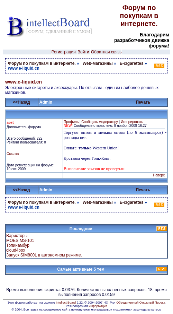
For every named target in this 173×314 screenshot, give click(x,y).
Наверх (159, 175)
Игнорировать (132, 122)
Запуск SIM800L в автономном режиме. (44, 255)
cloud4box (15, 250)
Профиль (71, 122)
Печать (143, 102)
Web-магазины (98, 63)
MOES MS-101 (20, 240)
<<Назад (21, 102)
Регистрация (64, 52)
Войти (83, 52)
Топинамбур (17, 245)
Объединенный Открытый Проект (140, 302)
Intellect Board (66, 302)
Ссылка (13, 154)
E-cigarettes (132, 63)
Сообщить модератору (99, 122)
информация (98, 306)
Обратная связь (106, 52)
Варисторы (16, 235)
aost (10, 122)
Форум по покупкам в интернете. (139, 15)
